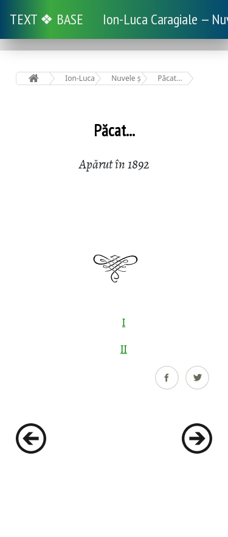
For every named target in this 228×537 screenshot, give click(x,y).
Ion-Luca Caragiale (80, 78)
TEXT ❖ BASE (46, 19)
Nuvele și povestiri (126, 78)
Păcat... (169, 78)
